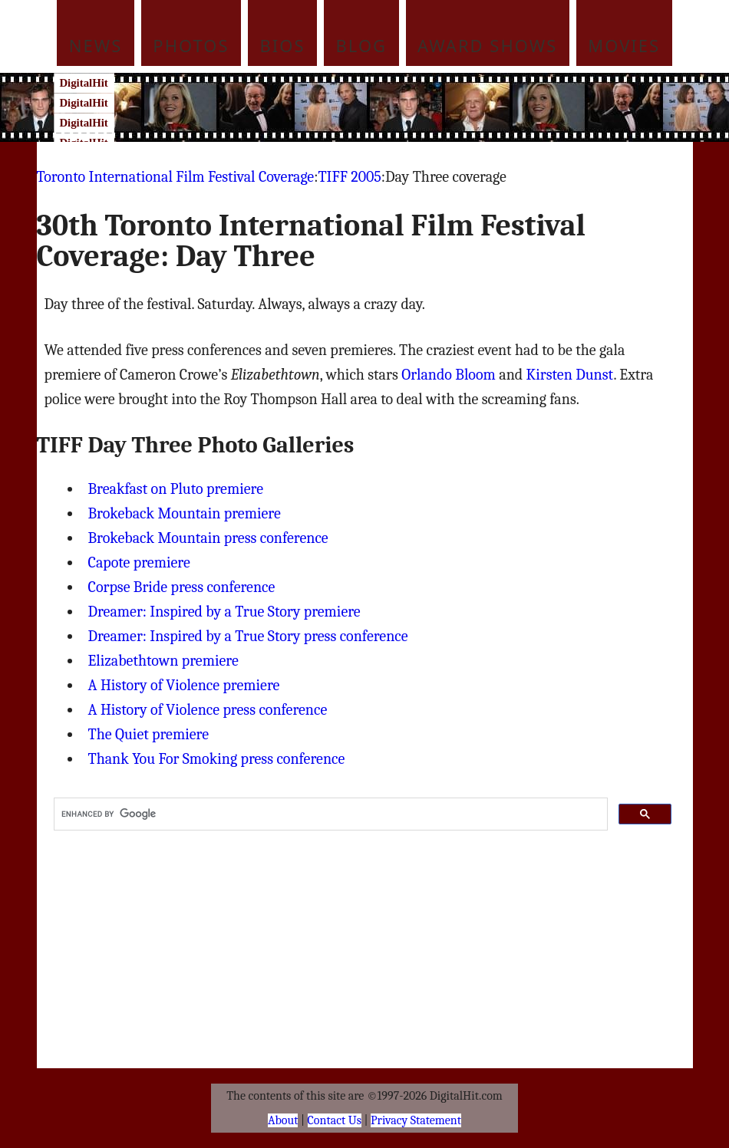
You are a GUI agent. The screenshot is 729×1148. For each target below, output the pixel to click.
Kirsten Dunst (570, 374)
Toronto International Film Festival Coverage (176, 177)
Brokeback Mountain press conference (208, 538)
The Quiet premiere (148, 734)
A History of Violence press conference (208, 710)
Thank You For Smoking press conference (216, 759)
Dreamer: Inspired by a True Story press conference (248, 636)
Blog (362, 45)
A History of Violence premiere (184, 685)
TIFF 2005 (349, 177)
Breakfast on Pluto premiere (175, 489)
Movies (624, 45)
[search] (329, 814)
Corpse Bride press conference (181, 587)
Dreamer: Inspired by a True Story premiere (224, 611)
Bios (282, 45)
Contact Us (334, 1120)
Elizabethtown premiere (163, 660)
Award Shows (487, 45)
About (283, 1120)
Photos (191, 45)
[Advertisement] (393, 107)
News (96, 45)
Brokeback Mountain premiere (184, 513)
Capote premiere (139, 562)
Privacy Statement (416, 1120)
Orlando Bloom (448, 374)
